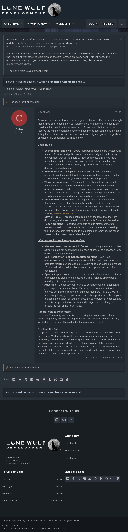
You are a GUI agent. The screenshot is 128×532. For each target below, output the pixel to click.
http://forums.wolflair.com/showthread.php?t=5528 (36, 46)
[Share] (116, 112)
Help (50, 528)
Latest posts (71, 441)
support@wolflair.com (19, 63)
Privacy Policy (13, 460)
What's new (38, 23)
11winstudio (57, 500)
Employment (12, 457)
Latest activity (71, 453)
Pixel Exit (77, 520)
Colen (9, 94)
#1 (120, 111)
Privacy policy (39, 528)
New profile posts (74, 447)
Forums (13, 23)
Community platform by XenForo (32, 520)
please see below (63, 213)
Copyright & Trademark (18, 463)
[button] (21, 23)
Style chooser (10, 525)
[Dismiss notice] (120, 39)
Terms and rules (22, 528)
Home (57, 528)
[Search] (122, 23)
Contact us (7, 528)
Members (65, 23)
